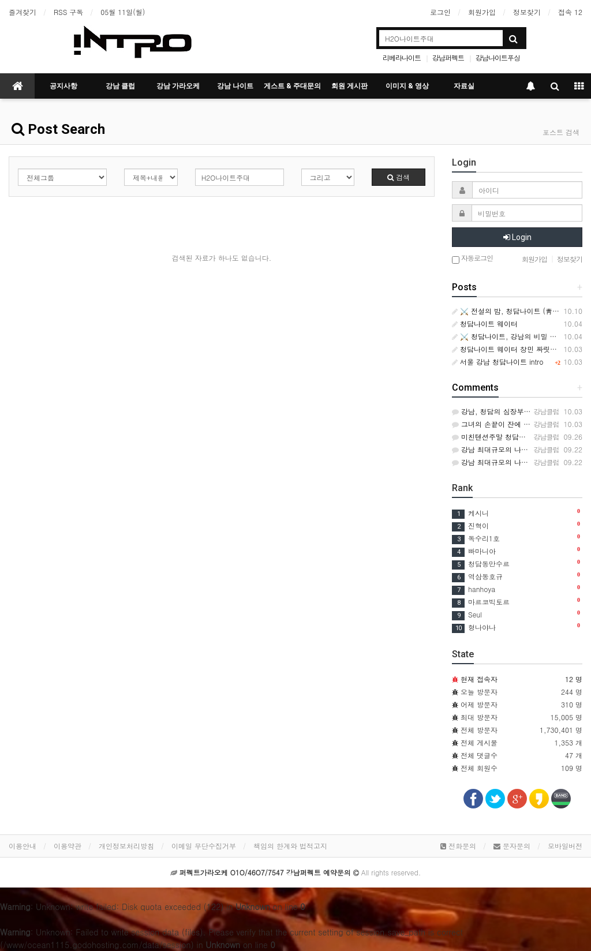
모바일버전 (565, 846)
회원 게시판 (349, 86)
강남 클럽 (120, 86)
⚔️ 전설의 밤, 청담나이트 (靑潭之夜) (514, 311)
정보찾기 (527, 12)
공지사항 (63, 86)
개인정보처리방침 (126, 846)
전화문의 (458, 846)
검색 (398, 177)
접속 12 (570, 12)
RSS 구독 (68, 12)
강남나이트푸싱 (498, 57)
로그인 (440, 12)
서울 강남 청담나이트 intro (497, 361)
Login (517, 237)
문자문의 (511, 846)
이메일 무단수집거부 (203, 846)
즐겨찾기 (22, 12)
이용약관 (67, 846)
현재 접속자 (479, 679)
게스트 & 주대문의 (292, 86)
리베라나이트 (402, 57)
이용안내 (22, 846)
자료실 (464, 86)
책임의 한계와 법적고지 (290, 846)
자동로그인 (472, 259)
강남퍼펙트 (448, 57)
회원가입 (482, 12)
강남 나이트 (235, 86)
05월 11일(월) (122, 12)
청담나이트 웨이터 (485, 323)
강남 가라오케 (178, 86)
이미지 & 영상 (407, 86)
